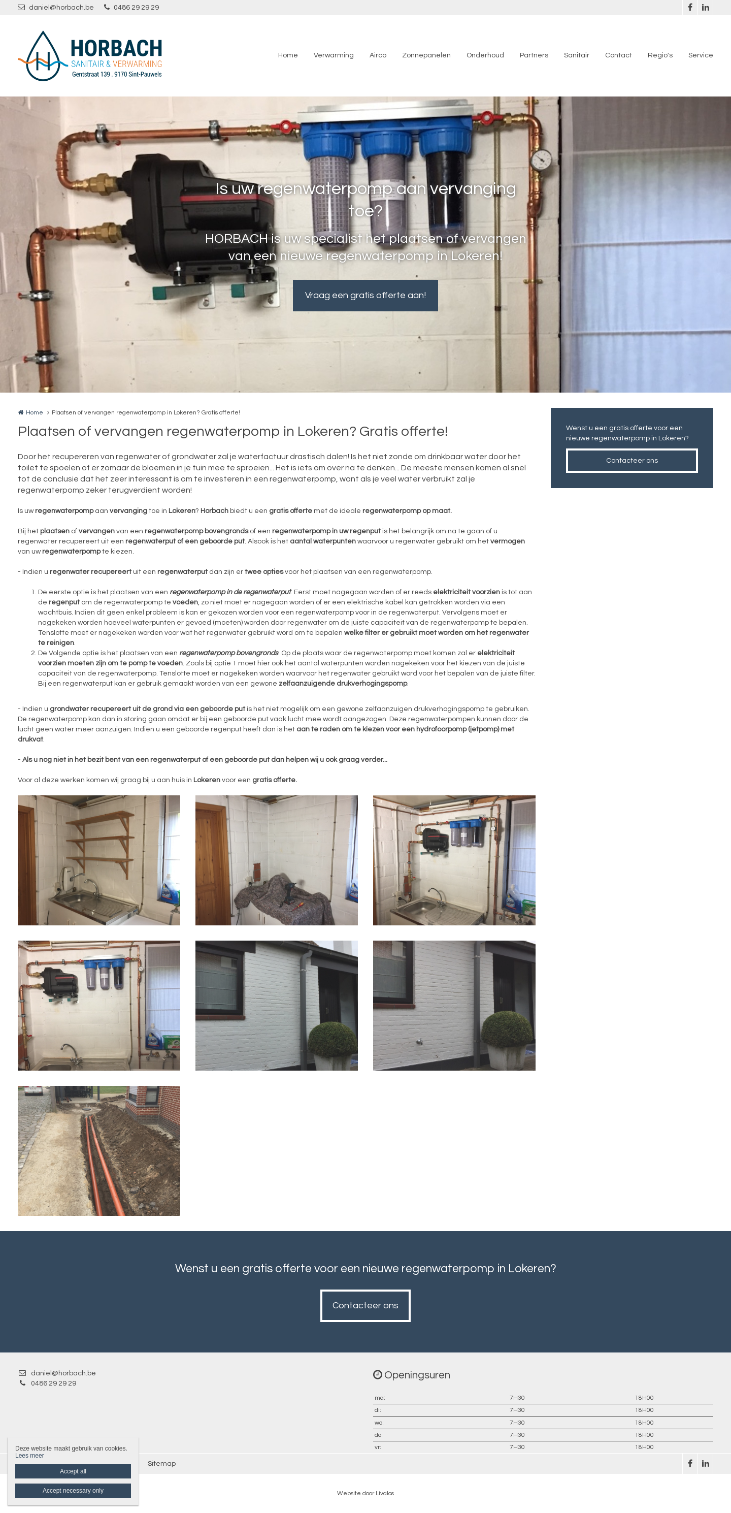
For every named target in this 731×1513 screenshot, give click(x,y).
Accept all (73, 1471)
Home (288, 55)
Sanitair (576, 55)
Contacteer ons (632, 460)
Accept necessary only (73, 1490)
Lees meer (29, 1455)
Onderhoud (485, 55)
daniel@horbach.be (56, 7)
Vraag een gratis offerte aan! (365, 295)
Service (700, 55)
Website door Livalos (365, 1493)
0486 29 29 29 (131, 7)
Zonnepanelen (426, 55)
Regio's (660, 55)
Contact (618, 55)
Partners (534, 55)
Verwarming (334, 55)
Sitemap (162, 1463)
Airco (378, 55)
